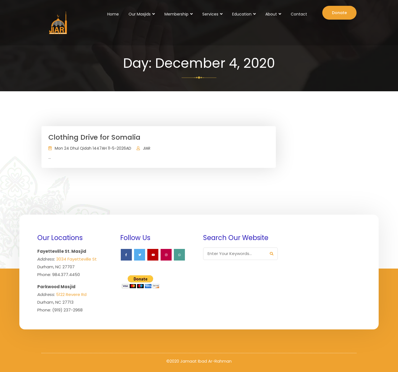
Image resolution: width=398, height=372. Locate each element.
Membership (176, 14)
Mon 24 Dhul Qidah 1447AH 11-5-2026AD (93, 148)
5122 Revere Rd (71, 294)
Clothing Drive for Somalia (94, 137)
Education (242, 14)
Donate (339, 12)
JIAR (146, 148)
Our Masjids (140, 14)
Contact (299, 14)
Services (210, 14)
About (271, 14)
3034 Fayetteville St (76, 259)
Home (113, 14)
